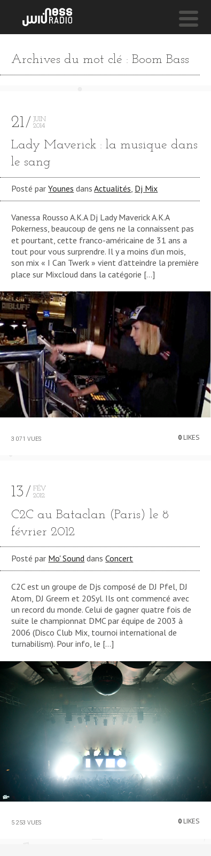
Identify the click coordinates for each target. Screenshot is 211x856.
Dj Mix (146, 188)
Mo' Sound (66, 558)
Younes (61, 188)
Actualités (112, 188)
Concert (119, 558)
